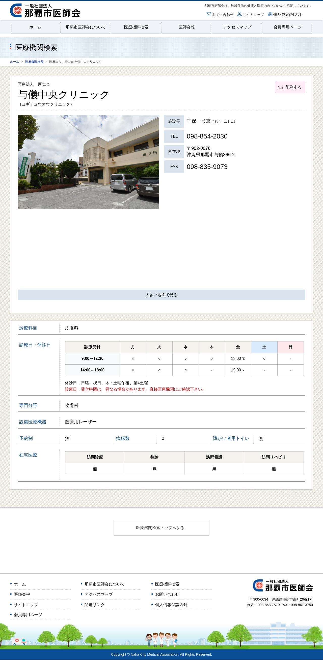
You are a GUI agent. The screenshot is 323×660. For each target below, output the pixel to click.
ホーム (35, 27)
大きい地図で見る (161, 295)
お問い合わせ (222, 15)
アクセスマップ (237, 27)
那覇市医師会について (85, 27)
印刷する (293, 87)
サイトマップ (253, 15)
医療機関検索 (136, 27)
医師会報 (186, 27)
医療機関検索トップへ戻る (160, 528)
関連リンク (95, 605)
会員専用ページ (288, 27)
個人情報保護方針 (287, 15)
